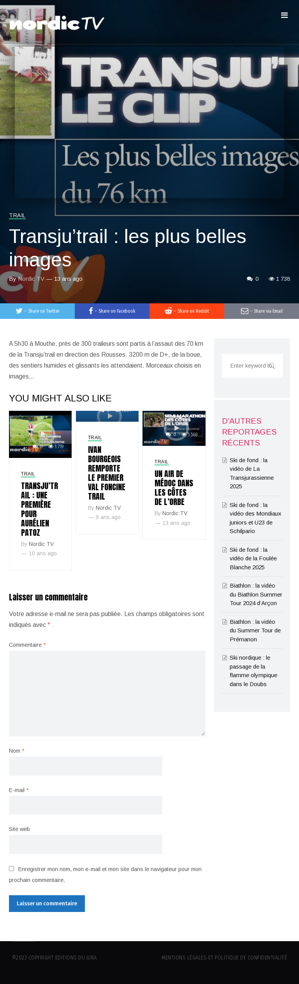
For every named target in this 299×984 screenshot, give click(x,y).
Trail (17, 215)
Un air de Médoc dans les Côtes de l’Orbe (174, 488)
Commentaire (27, 645)
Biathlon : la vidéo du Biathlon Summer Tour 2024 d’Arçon (256, 594)
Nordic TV (31, 278)
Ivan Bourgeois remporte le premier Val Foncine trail (106, 473)
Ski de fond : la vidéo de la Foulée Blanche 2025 (253, 558)
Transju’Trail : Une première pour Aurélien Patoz (39, 509)
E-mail (18, 790)
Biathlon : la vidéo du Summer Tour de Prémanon (255, 630)
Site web (19, 829)
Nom (16, 751)
